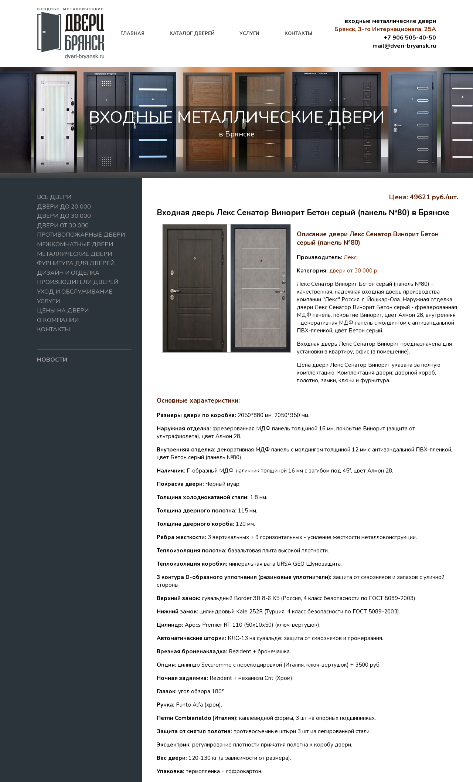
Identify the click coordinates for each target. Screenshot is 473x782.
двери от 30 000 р (353, 270)
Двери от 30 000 (63, 225)
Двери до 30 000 (64, 216)
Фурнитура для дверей (76, 263)
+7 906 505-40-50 (410, 38)
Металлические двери (74, 254)
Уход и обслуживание (74, 292)
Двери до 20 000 (64, 207)
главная (132, 33)
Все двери (54, 197)
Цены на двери (63, 311)
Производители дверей (77, 282)
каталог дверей (192, 33)
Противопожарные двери (81, 235)
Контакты (53, 329)
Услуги (48, 301)
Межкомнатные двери (75, 244)
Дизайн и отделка (68, 273)
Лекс (350, 257)
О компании (58, 320)
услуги (249, 33)
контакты (298, 33)
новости (52, 360)
